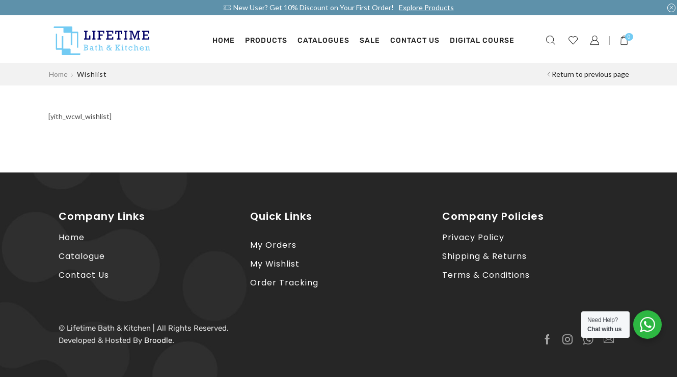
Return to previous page (590, 74)
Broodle (158, 340)
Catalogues (323, 40)
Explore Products (426, 7)
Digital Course (482, 40)
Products (266, 40)
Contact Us (415, 40)
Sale (370, 40)
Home (223, 40)
